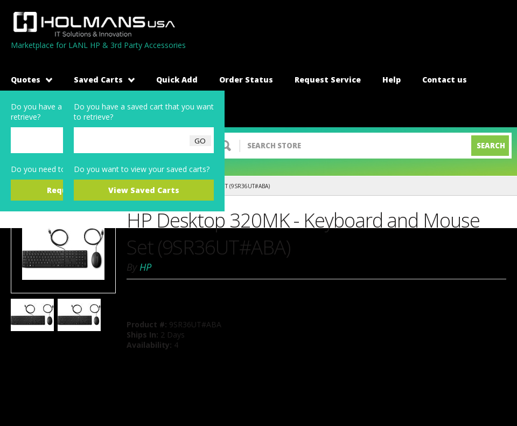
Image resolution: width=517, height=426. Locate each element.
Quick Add (177, 79)
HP (145, 266)
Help (391, 79)
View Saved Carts (143, 190)
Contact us (444, 79)
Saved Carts (104, 79)
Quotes (31, 79)
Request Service (328, 79)
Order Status (246, 79)
